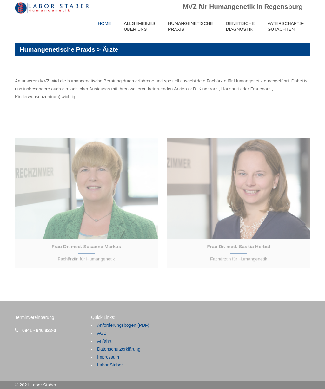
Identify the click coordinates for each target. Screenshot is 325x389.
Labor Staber (110, 364)
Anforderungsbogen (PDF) (123, 325)
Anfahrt (104, 341)
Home (104, 23)
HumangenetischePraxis (190, 26)
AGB (102, 333)
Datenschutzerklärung (118, 349)
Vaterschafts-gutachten (285, 26)
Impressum (108, 356)
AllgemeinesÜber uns (139, 26)
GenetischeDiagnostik (240, 26)
